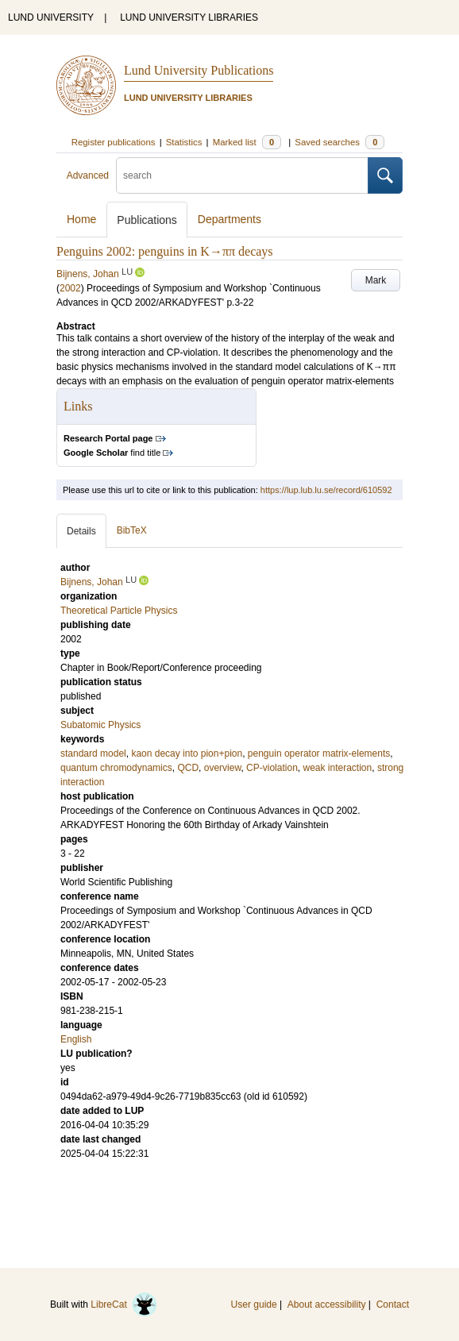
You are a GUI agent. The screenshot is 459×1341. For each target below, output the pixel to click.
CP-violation (272, 767)
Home (81, 219)
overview (222, 767)
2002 (70, 288)
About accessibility (326, 1304)
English (75, 1039)
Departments (229, 219)
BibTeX (132, 530)
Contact (392, 1304)
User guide (254, 1304)
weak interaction (337, 767)
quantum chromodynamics (116, 767)
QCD (188, 767)
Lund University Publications (198, 70)
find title (112, 452)
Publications (147, 220)
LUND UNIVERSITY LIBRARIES (189, 17)
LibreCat (124, 1304)
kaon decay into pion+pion (186, 753)
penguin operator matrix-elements (319, 753)
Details (81, 531)
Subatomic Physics (100, 724)
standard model (93, 753)
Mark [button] (376, 280)
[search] (242, 175)
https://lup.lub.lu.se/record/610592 (326, 490)
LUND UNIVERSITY (51, 17)
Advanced (88, 175)
